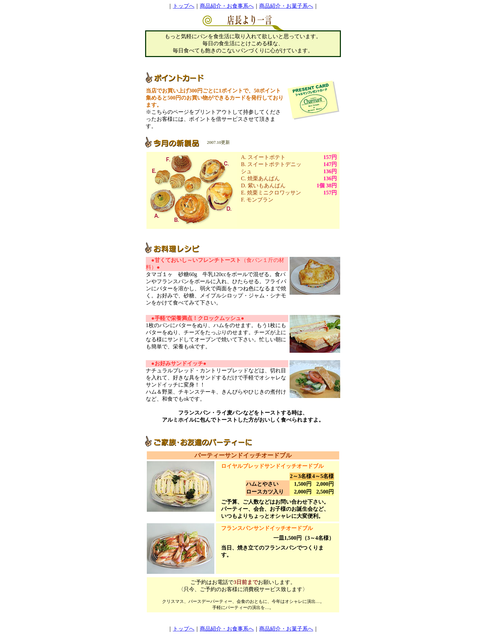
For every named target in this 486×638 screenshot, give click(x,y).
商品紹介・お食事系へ (227, 6)
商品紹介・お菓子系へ (286, 6)
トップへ (183, 6)
